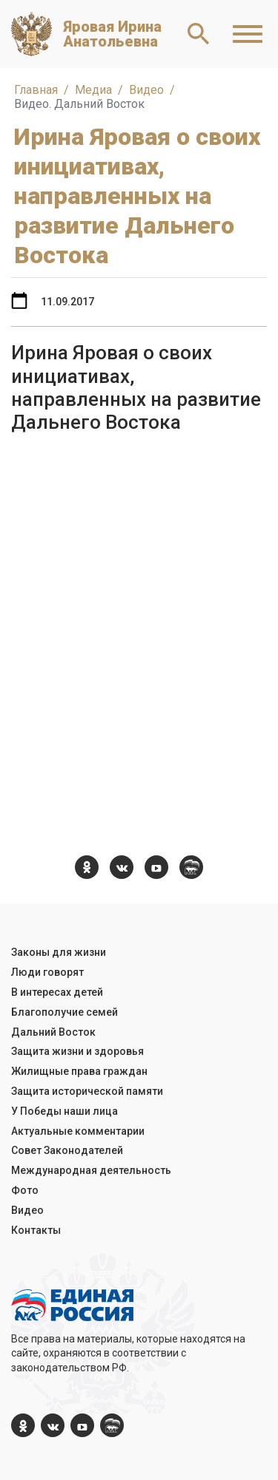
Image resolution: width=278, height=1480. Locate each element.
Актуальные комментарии (78, 1131)
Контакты (36, 1230)
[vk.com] (121, 867)
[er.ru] (191, 867)
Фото (25, 1190)
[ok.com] (87, 867)
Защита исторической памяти (87, 1091)
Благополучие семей (64, 1012)
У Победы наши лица (64, 1111)
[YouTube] (156, 867)
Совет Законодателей (67, 1150)
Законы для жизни (58, 952)
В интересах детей (57, 992)
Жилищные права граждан (79, 1071)
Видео (27, 1210)
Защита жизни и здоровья (77, 1051)
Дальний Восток (53, 1032)
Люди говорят (47, 972)
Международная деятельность (91, 1170)
